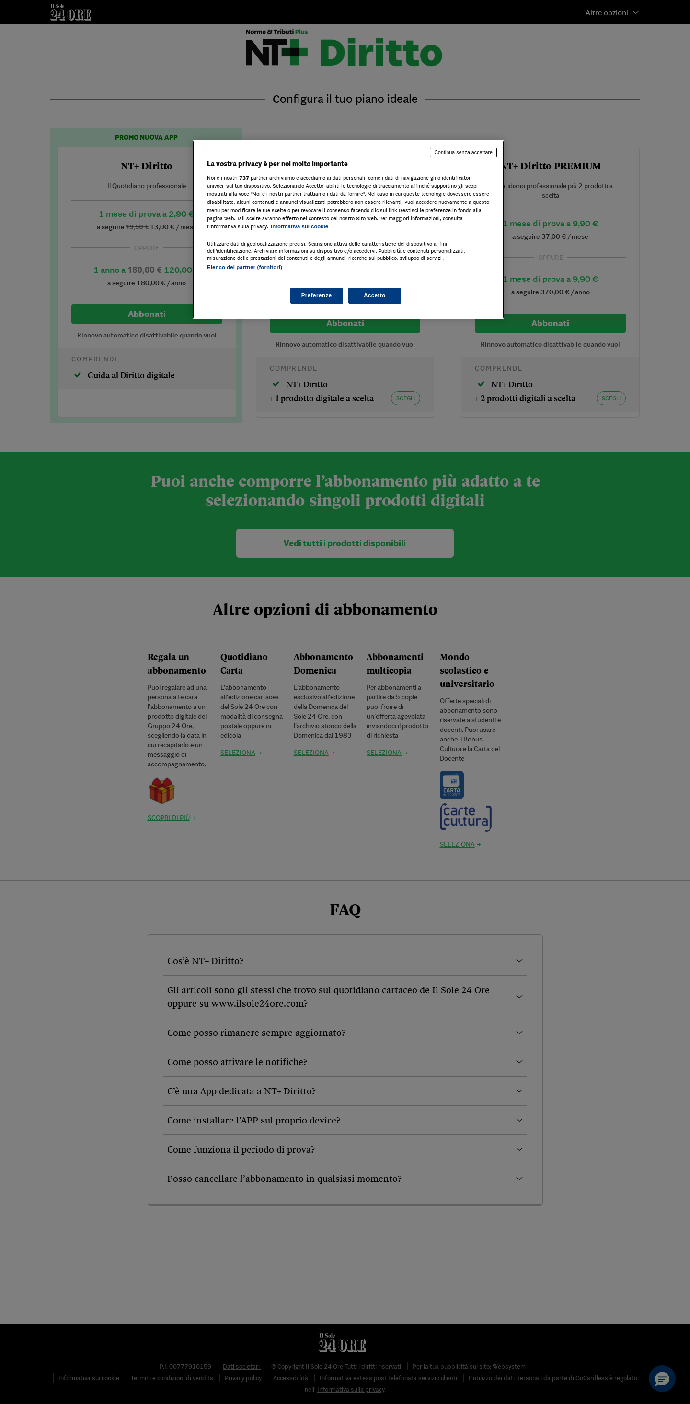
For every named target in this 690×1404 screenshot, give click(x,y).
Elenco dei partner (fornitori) (244, 267)
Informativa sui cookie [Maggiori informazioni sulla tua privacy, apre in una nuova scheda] (299, 226)
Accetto (375, 295)
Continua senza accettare (463, 152)
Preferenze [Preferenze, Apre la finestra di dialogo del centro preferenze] (316, 295)
